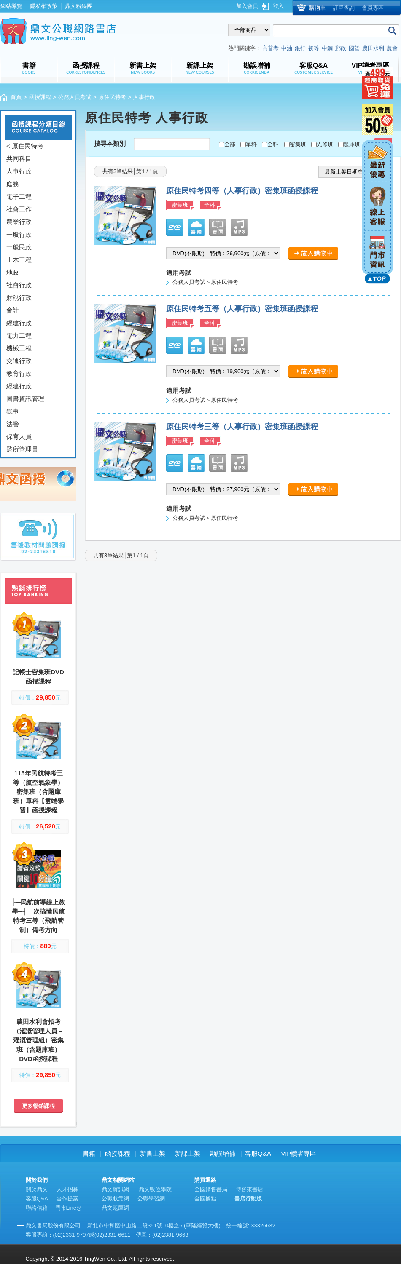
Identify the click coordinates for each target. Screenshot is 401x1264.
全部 (229, 144)
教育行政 (19, 373)
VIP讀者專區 (298, 1153)
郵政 (340, 48)
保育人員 (19, 436)
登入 (278, 6)
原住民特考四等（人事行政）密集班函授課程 (242, 191)
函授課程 (40, 97)
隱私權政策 (43, 6)
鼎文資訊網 (115, 1189)
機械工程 (19, 348)
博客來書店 (249, 1189)
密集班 (298, 144)
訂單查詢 (344, 8)
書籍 (89, 1153)
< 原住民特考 (24, 146)
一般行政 (19, 234)
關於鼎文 (37, 1189)
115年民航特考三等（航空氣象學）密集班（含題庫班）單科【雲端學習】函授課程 (38, 792)
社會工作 (19, 209)
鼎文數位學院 (155, 1189)
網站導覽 (11, 6)
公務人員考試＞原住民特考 (205, 282)
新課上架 (187, 1153)
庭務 (12, 183)
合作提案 (67, 1198)
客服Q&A (258, 1153)
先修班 (325, 144)
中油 (286, 48)
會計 (12, 310)
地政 (12, 272)
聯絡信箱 (37, 1208)
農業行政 (19, 221)
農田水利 (373, 48)
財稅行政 (19, 297)
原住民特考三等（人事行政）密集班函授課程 (242, 426)
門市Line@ (68, 1208)
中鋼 (327, 48)
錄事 (12, 411)
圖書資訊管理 (25, 398)
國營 (354, 48)
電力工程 (19, 335)
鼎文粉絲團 (78, 6)
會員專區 (373, 8)
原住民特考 (112, 97)
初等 (313, 48)
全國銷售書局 (210, 1189)
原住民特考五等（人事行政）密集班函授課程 (242, 309)
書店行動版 (248, 1198)
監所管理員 (22, 449)
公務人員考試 (74, 97)
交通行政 (19, 360)
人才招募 (67, 1189)
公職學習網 (151, 1198)
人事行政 (19, 171)
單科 (251, 144)
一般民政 (19, 247)
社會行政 (19, 285)
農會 (392, 48)
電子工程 (19, 196)
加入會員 (247, 6)
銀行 (300, 48)
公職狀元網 (115, 1198)
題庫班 (352, 144)
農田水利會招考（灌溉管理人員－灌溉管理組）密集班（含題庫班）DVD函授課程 (38, 1040)
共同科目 (19, 158)
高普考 (270, 48)
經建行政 (19, 322)
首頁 (16, 97)
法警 (12, 424)
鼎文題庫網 (115, 1208)
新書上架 (152, 1153)
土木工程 (19, 259)
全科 (272, 144)
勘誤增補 (222, 1153)
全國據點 (205, 1198)
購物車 (317, 8)
